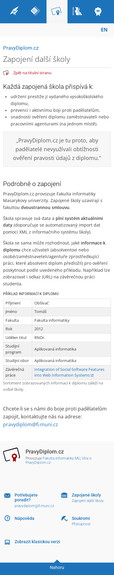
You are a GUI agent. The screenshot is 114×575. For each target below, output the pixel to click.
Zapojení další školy (88, 501)
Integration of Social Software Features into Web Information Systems (69, 372)
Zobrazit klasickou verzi (37, 541)
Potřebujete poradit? (26, 498)
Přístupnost (81, 524)
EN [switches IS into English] (104, 29)
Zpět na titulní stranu (32, 72)
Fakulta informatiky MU (61, 458)
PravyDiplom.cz (21, 48)
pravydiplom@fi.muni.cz (30, 424)
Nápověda (24, 518)
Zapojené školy (86, 495)
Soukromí (81, 518)
